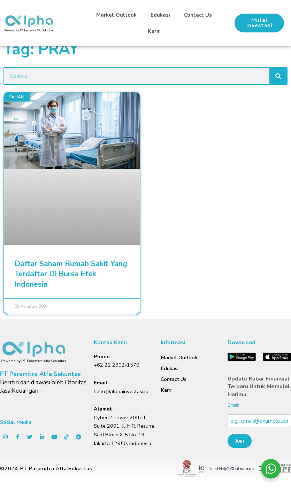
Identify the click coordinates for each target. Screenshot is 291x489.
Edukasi (159, 15)
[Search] (278, 76)
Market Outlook (116, 15)
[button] (259, 23)
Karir (153, 31)
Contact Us (196, 15)
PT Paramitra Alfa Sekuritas (40, 374)
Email (233, 405)
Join (239, 441)
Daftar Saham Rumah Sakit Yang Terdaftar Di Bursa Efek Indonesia (71, 274)
